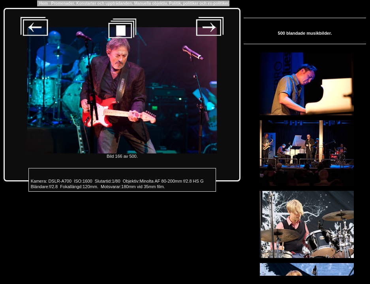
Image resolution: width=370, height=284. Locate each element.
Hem (43, 3)
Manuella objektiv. (151, 3)
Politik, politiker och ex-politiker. (199, 3)
